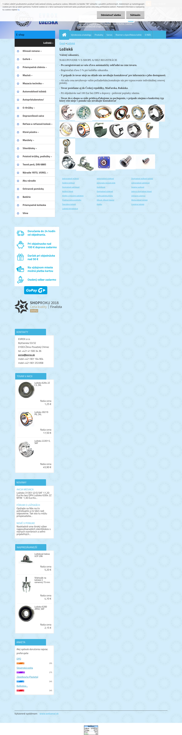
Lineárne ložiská (137, 204)
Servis (109, 34)
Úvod (62, 43)
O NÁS (148, 34)
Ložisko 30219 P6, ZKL (41, 413)
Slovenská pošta (25, 668)
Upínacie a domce (138, 195)
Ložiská (71, 43)
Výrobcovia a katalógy (81, 34)
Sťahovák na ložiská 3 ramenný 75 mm (42, 580)
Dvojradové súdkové (105, 191)
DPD (19, 659)
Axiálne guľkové (68, 182)
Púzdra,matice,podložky (71, 199)
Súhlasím (135, 15)
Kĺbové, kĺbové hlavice (105, 199)
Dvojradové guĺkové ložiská (142, 178)
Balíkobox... (22, 686)
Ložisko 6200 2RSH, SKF (40, 608)
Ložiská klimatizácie (70, 208)
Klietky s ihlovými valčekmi (73, 195)
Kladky (99, 204)
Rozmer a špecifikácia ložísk (129, 34)
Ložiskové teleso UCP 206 (42, 555)
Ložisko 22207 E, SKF (42, 442)
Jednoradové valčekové (140, 182)
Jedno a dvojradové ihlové (141, 191)
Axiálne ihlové (67, 191)
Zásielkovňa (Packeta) (27, 677)
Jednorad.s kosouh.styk (106, 182)
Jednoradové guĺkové (70, 178)
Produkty (99, 34)
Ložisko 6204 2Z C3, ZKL (42, 384)
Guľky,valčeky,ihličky (105, 195)
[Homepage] (65, 35)
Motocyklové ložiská (139, 199)
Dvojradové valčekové (71, 187)
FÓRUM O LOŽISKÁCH (28, 505)
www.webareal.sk (49, 713)
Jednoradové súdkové (105, 178)
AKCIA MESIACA (25, 489)
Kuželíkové (101, 187)
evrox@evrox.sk (26, 355)
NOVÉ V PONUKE (26, 523)
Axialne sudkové (137, 187)
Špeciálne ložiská (69, 204)
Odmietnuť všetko (111, 15)
